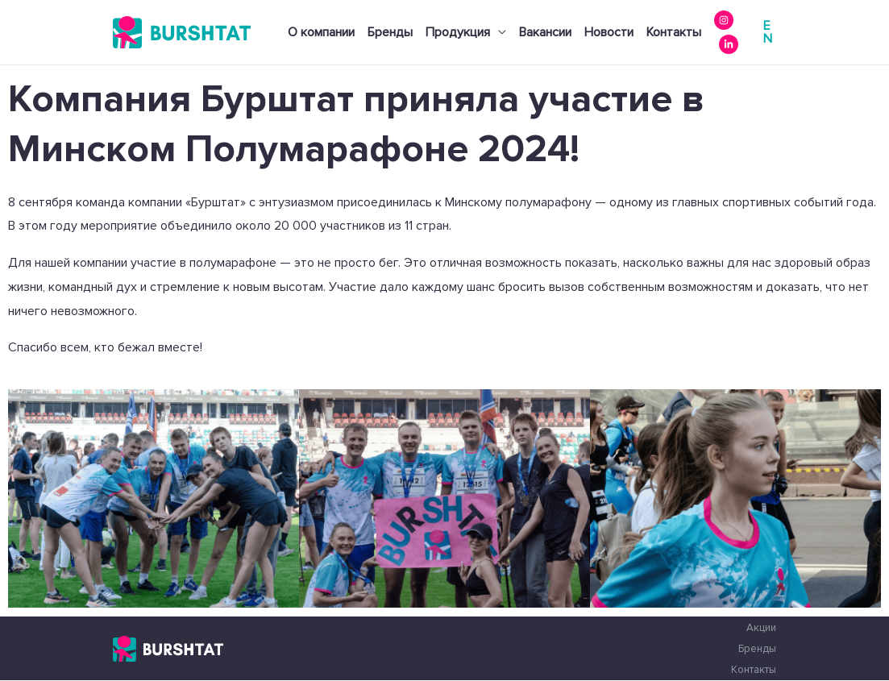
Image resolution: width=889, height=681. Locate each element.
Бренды (390, 32)
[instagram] (723, 20)
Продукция (458, 32)
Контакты (673, 32)
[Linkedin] (728, 44)
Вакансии (545, 32)
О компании (321, 32)
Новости (609, 32)
